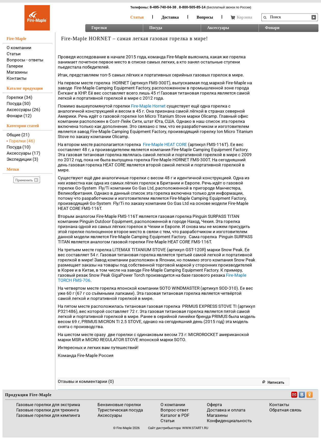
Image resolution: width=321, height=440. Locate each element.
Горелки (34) (19, 97)
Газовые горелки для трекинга (47, 409)
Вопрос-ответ (174, 409)
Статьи (137, 17)
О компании (19, 47)
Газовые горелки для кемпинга (48, 415)
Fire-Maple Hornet (148, 106)
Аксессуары (218, 27)
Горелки (99, 27)
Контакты (16, 78)
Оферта (214, 404)
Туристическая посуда (120, 409)
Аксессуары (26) (23, 109)
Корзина (241, 17)
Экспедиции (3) (22, 159)
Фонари (272, 27)
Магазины (17, 72)
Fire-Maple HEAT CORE (165, 144)
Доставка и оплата (226, 409)
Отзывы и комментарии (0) (86, 381)
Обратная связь (285, 409)
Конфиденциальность (229, 420)
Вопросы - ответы (25, 59)
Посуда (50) (19, 103)
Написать (276, 382)
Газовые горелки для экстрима (48, 404)
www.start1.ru (195, 428)
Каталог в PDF (174, 415)
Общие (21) (18, 134)
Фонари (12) (19, 115)
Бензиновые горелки (119, 404)
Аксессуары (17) (23, 153)
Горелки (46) (22, 140)
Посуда (155, 27)
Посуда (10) (19, 147)
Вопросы (205, 17)
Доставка (170, 17)
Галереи (15, 66)
